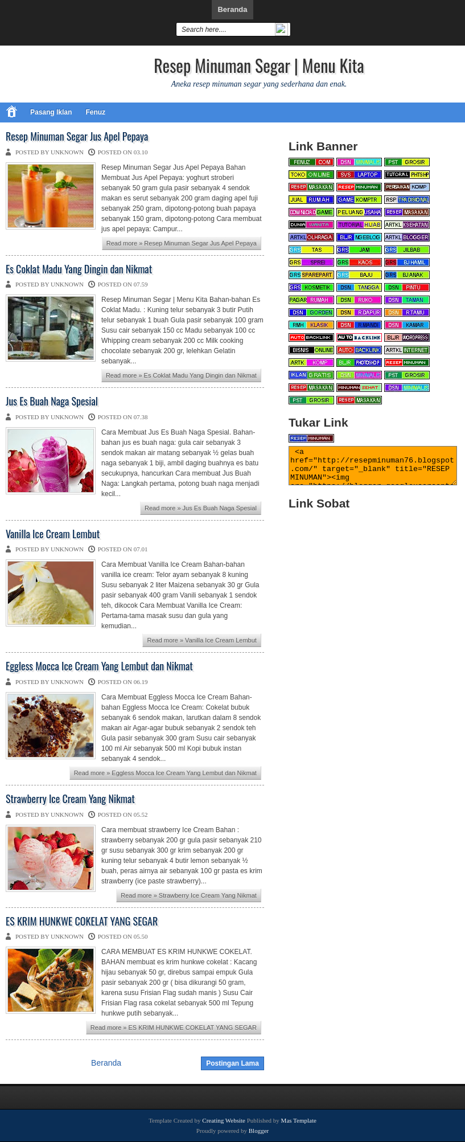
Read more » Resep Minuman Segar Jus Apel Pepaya (181, 243)
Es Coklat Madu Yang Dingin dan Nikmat (79, 269)
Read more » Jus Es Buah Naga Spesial (201, 508)
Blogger (259, 1130)
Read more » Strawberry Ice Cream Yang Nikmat (189, 895)
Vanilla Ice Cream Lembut (53, 534)
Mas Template (298, 1120)
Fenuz (95, 112)
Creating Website (223, 1120)
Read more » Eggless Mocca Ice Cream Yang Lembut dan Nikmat (165, 772)
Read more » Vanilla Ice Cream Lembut (201, 640)
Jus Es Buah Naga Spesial (52, 401)
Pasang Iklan (51, 112)
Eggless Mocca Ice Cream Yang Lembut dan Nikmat (99, 666)
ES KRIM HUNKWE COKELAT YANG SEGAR (82, 921)
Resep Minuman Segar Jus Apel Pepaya (77, 136)
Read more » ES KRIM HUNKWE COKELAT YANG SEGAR (173, 1027)
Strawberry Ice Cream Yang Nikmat (70, 799)
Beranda (232, 9)
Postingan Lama (232, 1063)
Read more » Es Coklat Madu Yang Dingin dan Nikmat (181, 375)
